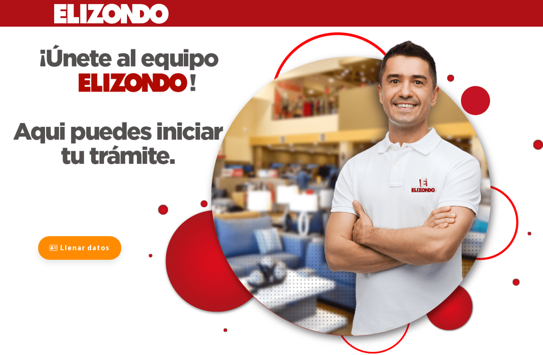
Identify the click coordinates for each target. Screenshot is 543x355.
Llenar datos (80, 247)
